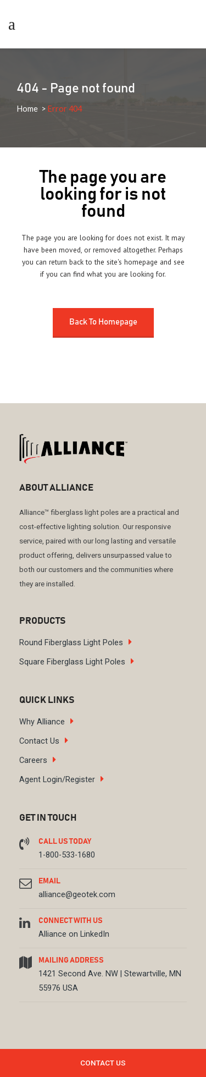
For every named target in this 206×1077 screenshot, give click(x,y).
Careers (33, 760)
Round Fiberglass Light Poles (71, 642)
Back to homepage (103, 322)
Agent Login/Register (57, 779)
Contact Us (39, 741)
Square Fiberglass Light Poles (72, 662)
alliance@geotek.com (76, 894)
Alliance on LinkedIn (73, 934)
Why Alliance (42, 722)
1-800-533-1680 (66, 855)
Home (27, 108)
